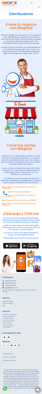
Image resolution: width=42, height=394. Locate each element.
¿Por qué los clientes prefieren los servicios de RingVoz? (19, 204)
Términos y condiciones (9, 357)
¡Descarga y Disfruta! (21, 214)
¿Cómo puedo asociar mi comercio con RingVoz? (20, 200)
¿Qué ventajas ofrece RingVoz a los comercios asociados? (19, 195)
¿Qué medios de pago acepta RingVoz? (17, 192)
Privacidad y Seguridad (9, 360)
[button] (31, 2)
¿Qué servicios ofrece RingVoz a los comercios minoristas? (19, 187)
